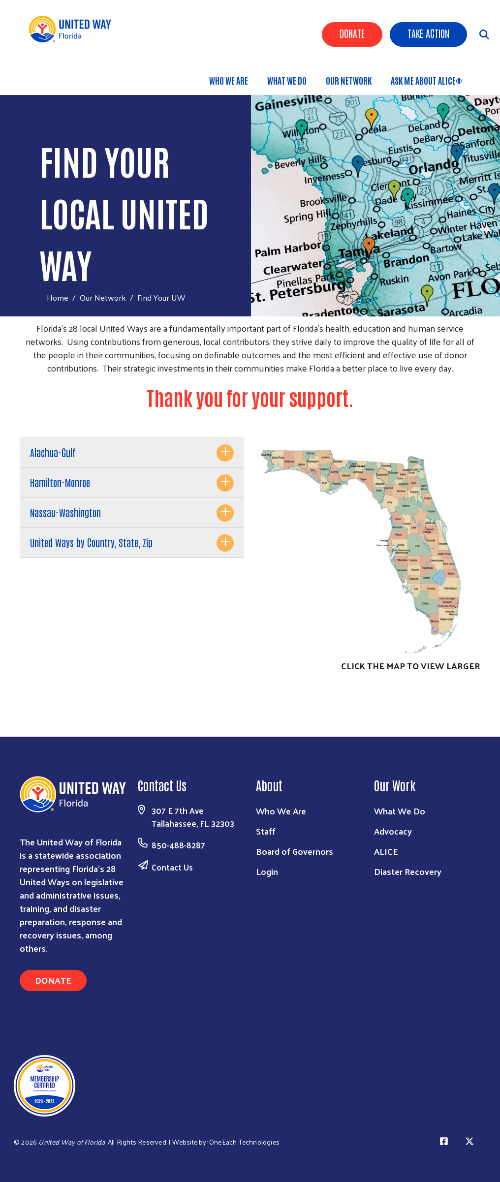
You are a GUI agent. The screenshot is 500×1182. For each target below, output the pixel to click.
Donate (352, 33)
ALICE (386, 851)
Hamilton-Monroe (60, 482)
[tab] (132, 452)
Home (57, 297)
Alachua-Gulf (53, 452)
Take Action (428, 33)
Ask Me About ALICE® (426, 80)
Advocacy (393, 831)
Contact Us (172, 867)
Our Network (349, 80)
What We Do (287, 80)
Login (267, 871)
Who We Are (228, 80)
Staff (266, 831)
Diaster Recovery (407, 871)
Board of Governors (294, 851)
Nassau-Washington (65, 512)
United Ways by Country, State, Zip (91, 542)
